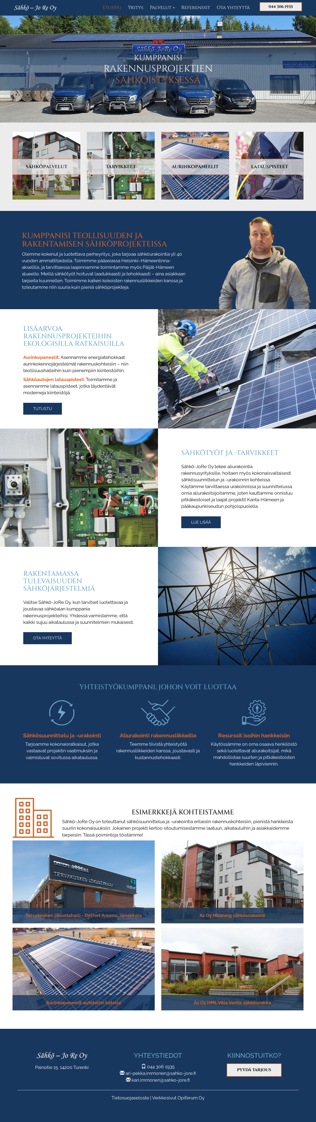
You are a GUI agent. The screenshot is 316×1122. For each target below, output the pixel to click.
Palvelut (162, 7)
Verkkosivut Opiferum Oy (178, 1098)
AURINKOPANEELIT (195, 166)
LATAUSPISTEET (269, 166)
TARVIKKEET (121, 166)
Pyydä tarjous (254, 1070)
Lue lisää (201, 522)
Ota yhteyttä (233, 7)
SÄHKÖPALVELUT (46, 166)
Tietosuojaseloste (130, 1098)
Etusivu (112, 7)
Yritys (135, 7)
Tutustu (42, 408)
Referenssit (195, 7)
